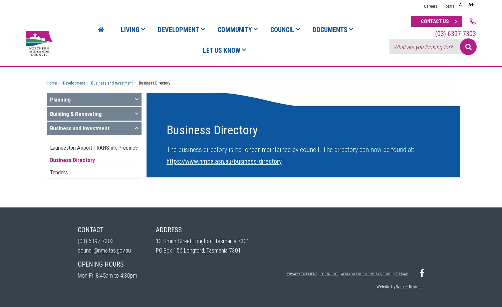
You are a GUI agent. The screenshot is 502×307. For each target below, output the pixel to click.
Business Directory (72, 160)
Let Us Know (221, 50)
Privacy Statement (301, 274)
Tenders (59, 172)
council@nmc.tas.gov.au (104, 250)
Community (235, 30)
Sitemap (401, 274)
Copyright (329, 274)
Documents (330, 30)
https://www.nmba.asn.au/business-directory (224, 161)
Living (130, 30)
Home (52, 83)
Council (282, 30)
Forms (449, 6)
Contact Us (435, 21)
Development (178, 30)
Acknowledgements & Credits (366, 274)
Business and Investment (112, 83)
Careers (430, 6)
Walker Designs (409, 286)
